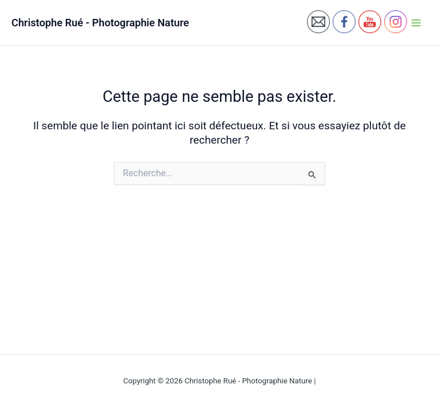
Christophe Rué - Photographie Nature (100, 23)
